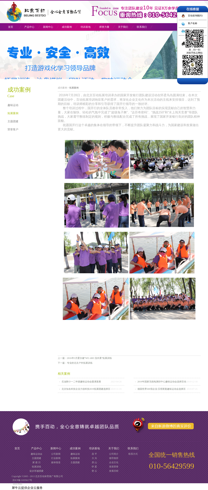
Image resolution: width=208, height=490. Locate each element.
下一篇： (75, 363)
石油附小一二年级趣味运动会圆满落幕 (81, 381)
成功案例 (62, 87)
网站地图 (17, 484)
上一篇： (85, 358)
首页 (10, 26)
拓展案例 (74, 87)
